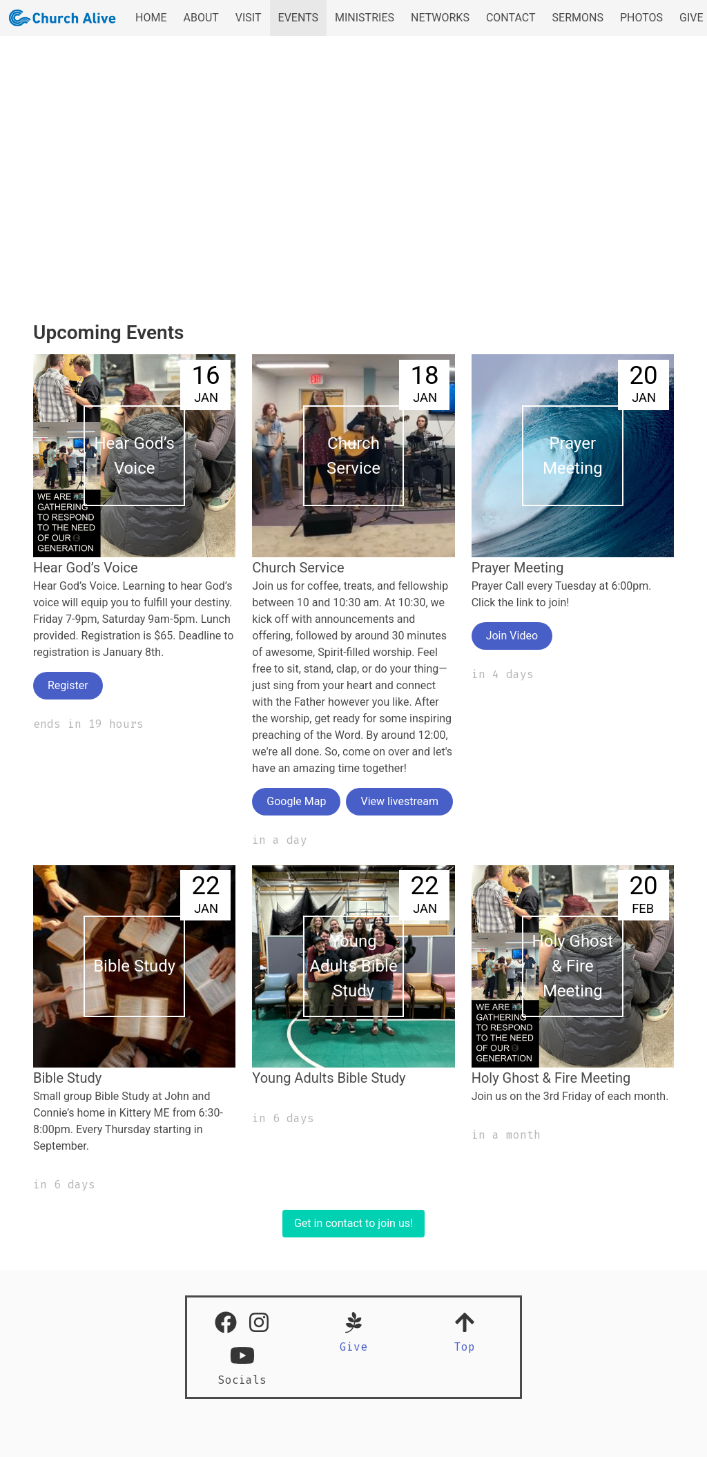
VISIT (248, 17)
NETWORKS (440, 17)
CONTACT (511, 17)
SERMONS (577, 17)
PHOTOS (641, 17)
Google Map (296, 801)
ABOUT (200, 17)
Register (68, 685)
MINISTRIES (364, 17)
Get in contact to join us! (353, 1223)
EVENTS (298, 17)
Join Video (512, 635)
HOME (150, 17)
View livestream (399, 801)
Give (353, 1346)
